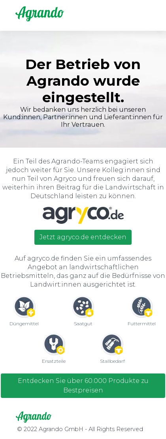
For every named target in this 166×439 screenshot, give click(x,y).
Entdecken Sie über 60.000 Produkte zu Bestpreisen (83, 385)
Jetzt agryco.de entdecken (83, 237)
